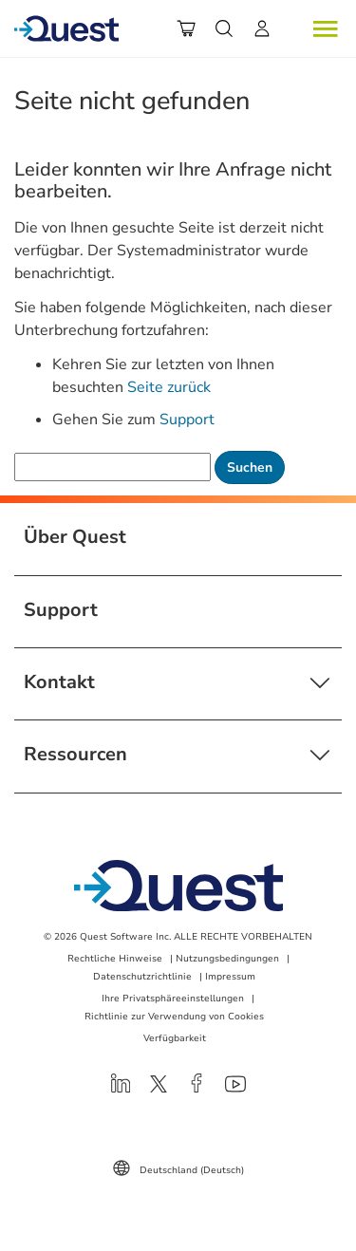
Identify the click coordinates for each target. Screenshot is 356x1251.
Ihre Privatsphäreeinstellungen (173, 998)
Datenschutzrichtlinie (142, 976)
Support (187, 419)
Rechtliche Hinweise (114, 958)
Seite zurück (169, 387)
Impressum (230, 976)
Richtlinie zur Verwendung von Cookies (174, 1016)
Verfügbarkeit (174, 1038)
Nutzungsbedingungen (227, 958)
